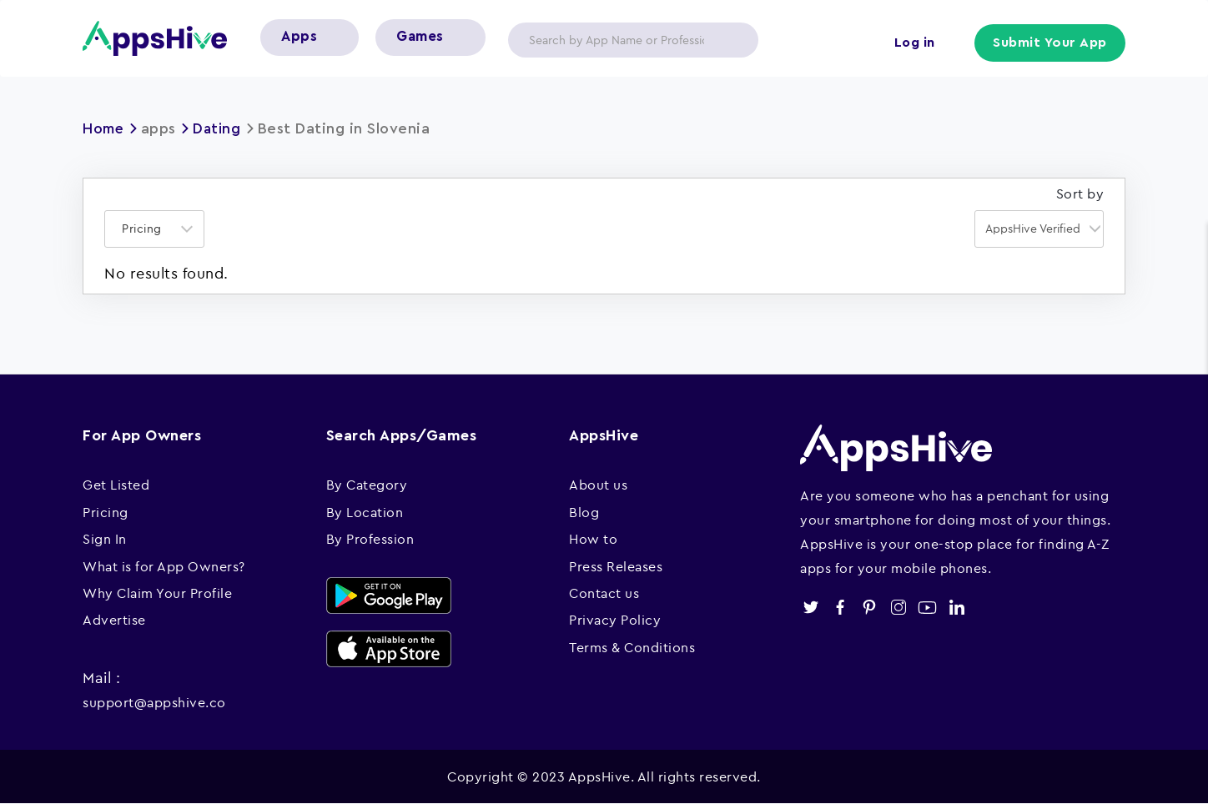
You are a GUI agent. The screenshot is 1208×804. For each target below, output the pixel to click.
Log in (913, 43)
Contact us (604, 593)
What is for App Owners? (164, 566)
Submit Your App (1051, 43)
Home (104, 128)
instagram (898, 607)
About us (598, 484)
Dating (219, 128)
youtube (927, 607)
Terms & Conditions (632, 647)
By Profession (370, 538)
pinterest (868, 607)
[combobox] (154, 229)
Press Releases (615, 566)
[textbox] (147, 229)
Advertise (114, 619)
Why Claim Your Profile (157, 593)
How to (593, 538)
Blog (584, 512)
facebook (839, 607)
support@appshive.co (154, 702)
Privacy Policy (615, 619)
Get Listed (116, 484)
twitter (810, 607)
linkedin (956, 607)
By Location (365, 512)
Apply (732, 40)
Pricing (105, 512)
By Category (367, 484)
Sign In (105, 538)
